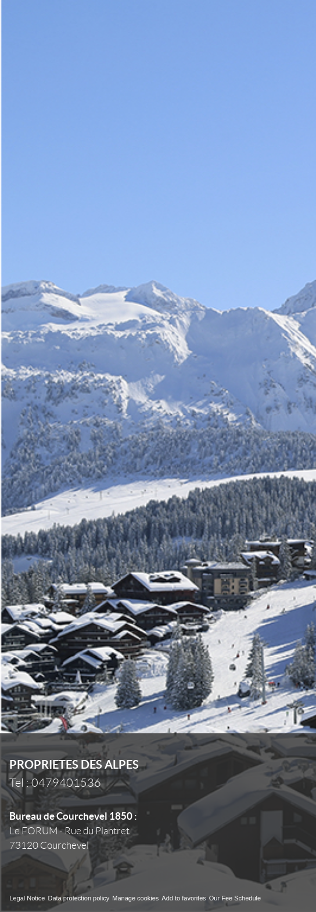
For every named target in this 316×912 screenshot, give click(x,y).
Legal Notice (27, 898)
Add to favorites (183, 898)
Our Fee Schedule (236, 898)
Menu (287, 23)
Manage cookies (135, 898)
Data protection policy (78, 898)
